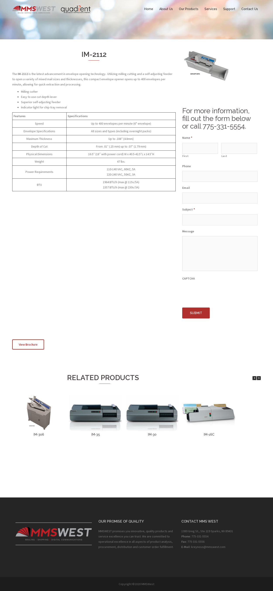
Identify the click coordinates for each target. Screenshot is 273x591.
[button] (259, 378)
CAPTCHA (188, 279)
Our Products (188, 9)
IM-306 (38, 434)
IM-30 (152, 434)
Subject (188, 209)
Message (188, 231)
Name (187, 138)
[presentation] (215, 292)
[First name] (200, 148)
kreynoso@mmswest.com (208, 547)
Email (186, 188)
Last (224, 156)
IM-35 (95, 434)
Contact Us (249, 9)
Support (229, 9)
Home (148, 9)
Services (210, 9)
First (185, 156)
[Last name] (239, 148)
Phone (186, 166)
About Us (166, 9)
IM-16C (209, 434)
